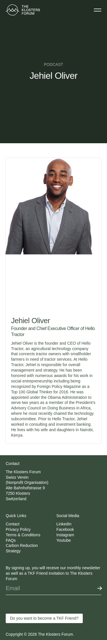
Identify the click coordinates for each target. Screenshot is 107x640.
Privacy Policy (18, 529)
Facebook (65, 529)
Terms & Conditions (23, 535)
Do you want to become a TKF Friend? (44, 618)
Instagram (65, 535)
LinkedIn (64, 524)
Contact (12, 524)
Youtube (63, 540)
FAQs (11, 540)
